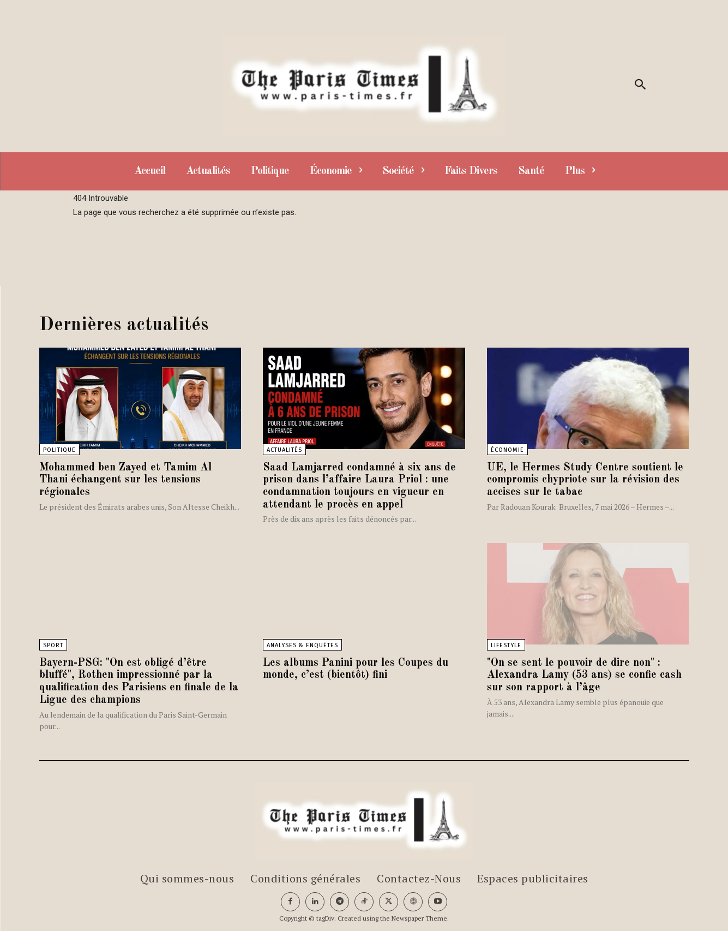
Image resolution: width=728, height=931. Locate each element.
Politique (59, 449)
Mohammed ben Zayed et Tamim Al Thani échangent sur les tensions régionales (125, 479)
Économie (507, 449)
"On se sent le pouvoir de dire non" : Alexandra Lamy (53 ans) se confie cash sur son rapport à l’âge (585, 673)
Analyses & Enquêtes (302, 643)
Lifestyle (506, 643)
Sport (53, 643)
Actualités (284, 449)
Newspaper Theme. (420, 915)
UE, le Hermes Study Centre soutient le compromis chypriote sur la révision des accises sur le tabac (585, 479)
